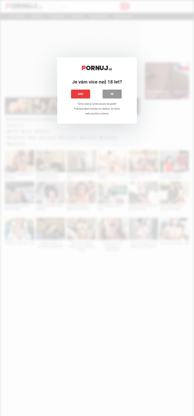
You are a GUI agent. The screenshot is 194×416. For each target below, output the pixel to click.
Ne (112, 93)
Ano (80, 93)
